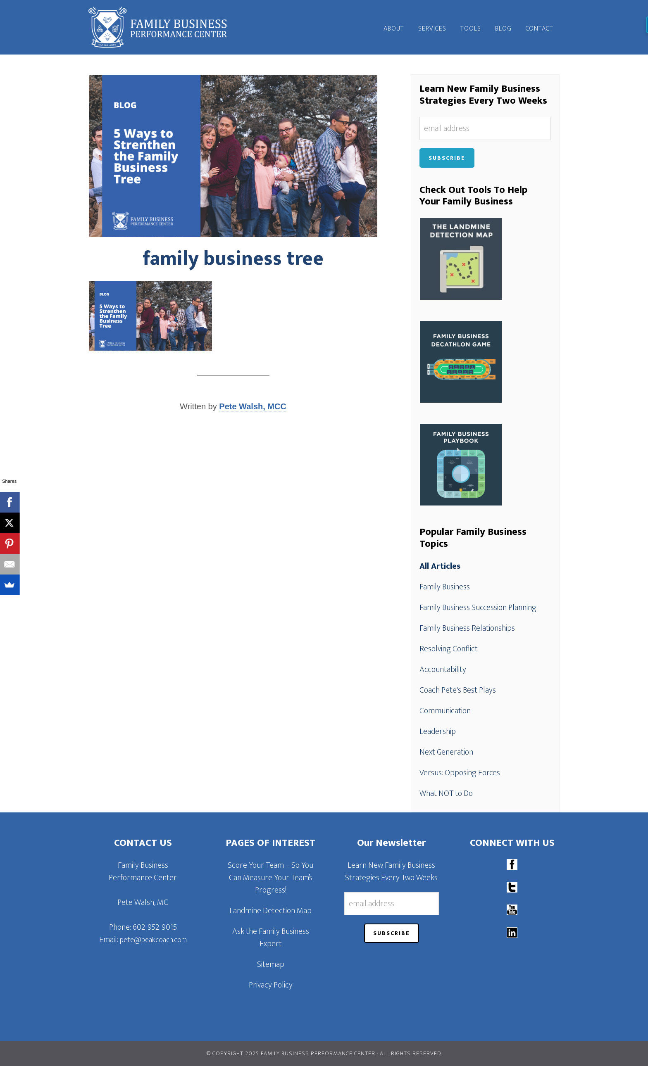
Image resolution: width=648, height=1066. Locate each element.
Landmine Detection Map (270, 911)
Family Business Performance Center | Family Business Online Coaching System (162, 27)
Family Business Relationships (467, 628)
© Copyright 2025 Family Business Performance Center (291, 1053)
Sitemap (270, 964)
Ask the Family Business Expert (270, 937)
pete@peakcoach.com (153, 940)
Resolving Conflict (448, 649)
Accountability (442, 669)
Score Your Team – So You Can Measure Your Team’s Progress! (270, 877)
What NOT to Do (446, 793)
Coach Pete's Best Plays (457, 690)
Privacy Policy (271, 985)
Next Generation (446, 752)
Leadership (437, 731)
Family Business (444, 587)
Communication (445, 711)
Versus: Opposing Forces (459, 773)
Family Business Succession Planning (477, 608)
